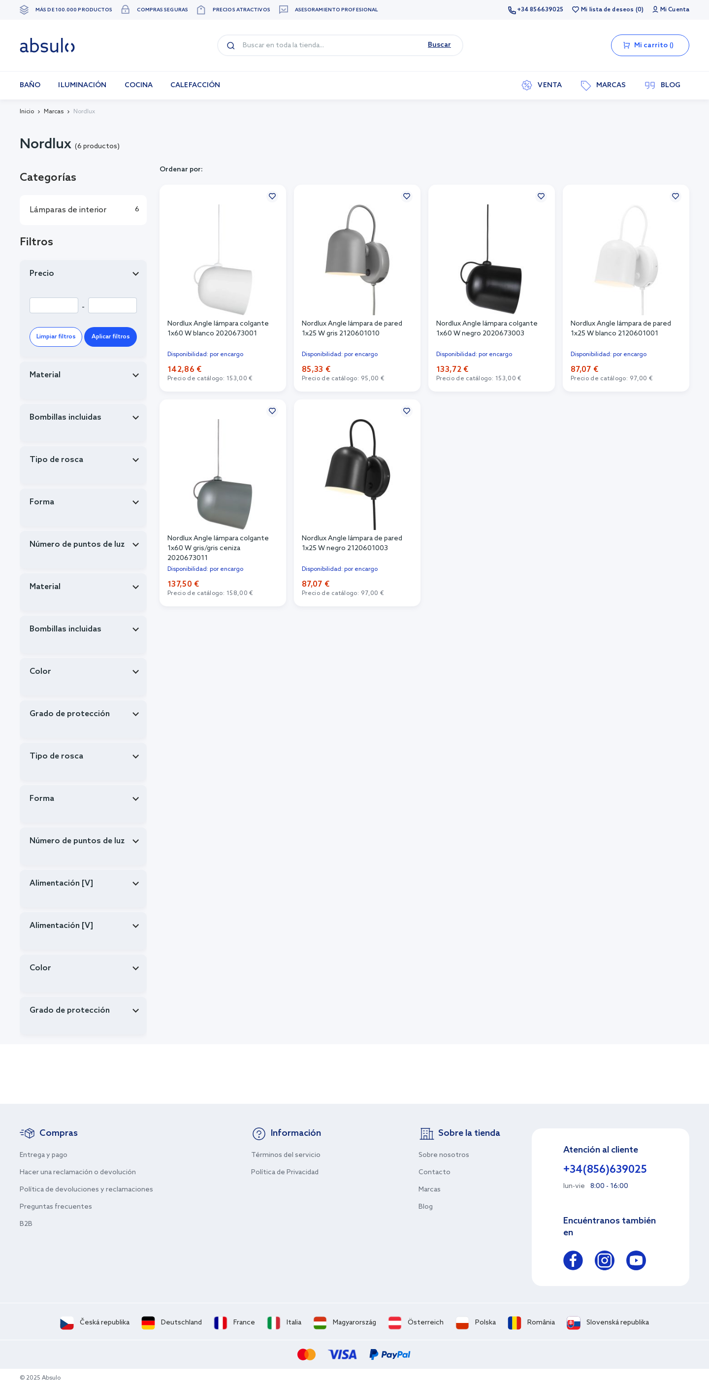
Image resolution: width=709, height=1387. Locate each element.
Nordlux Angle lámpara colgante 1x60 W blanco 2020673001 (218, 329)
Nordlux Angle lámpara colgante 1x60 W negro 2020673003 (487, 329)
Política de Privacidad (285, 1172)
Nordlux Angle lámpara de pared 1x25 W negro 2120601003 (352, 543)
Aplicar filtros (111, 336)
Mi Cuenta (674, 9)
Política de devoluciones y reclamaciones (86, 1190)
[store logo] (47, 45)
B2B (26, 1224)
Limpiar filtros (56, 336)
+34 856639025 (540, 9)
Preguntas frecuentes (56, 1207)
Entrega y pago (43, 1155)
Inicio (27, 111)
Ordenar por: (181, 169)
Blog (426, 1207)
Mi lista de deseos (607, 10)
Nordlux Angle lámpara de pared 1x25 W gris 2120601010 (352, 329)
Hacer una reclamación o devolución (78, 1172)
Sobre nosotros (444, 1155)
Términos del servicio (286, 1155)
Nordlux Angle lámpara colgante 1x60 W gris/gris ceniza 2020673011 (218, 548)
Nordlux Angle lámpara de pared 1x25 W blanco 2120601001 (621, 329)
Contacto (435, 1172)
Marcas (54, 111)
